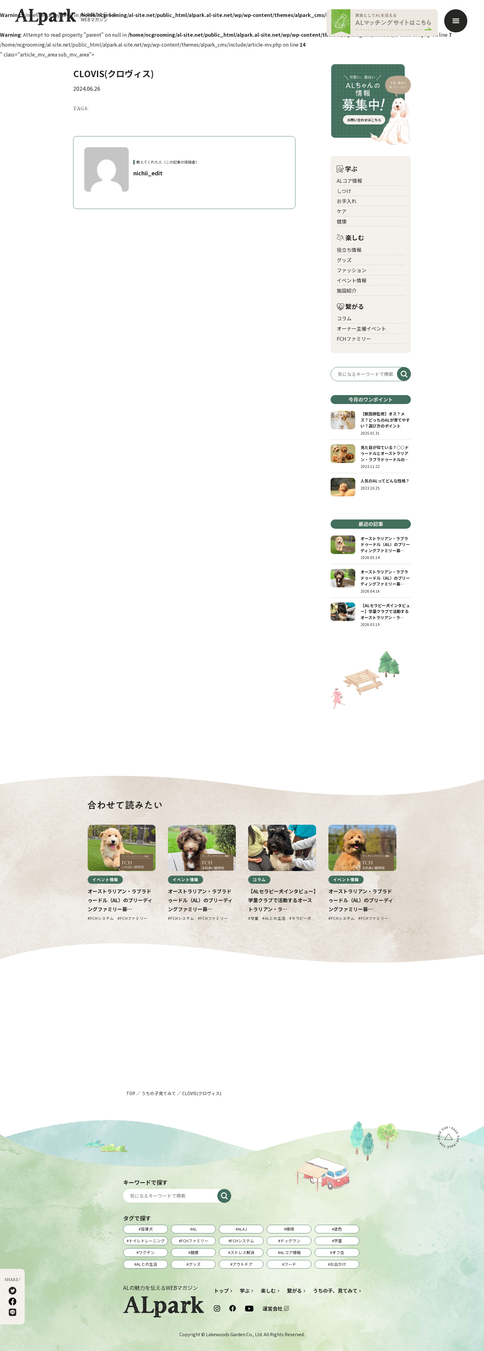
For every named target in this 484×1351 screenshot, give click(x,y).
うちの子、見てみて (335, 1290)
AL (194, 1229)
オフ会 (338, 1252)
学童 (338, 1241)
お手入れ (347, 201)
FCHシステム (242, 1241)
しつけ (344, 190)
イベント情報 (351, 280)
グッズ (344, 260)
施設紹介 (347, 290)
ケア (342, 211)
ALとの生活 (146, 1264)
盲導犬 (147, 1229)
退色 (338, 1229)
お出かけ (338, 1264)
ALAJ (242, 1229)
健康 (342, 221)
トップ (221, 1290)
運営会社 (272, 1308)
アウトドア (242, 1264)
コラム (344, 318)
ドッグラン (290, 1241)
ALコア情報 (349, 180)
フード (290, 1264)
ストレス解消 (242, 1252)
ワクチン (147, 1252)
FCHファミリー (354, 338)
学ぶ (347, 169)
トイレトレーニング (147, 1241)
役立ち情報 (349, 249)
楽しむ (350, 238)
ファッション (351, 270)
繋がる (350, 307)
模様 (290, 1229)
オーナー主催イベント (361, 328)
